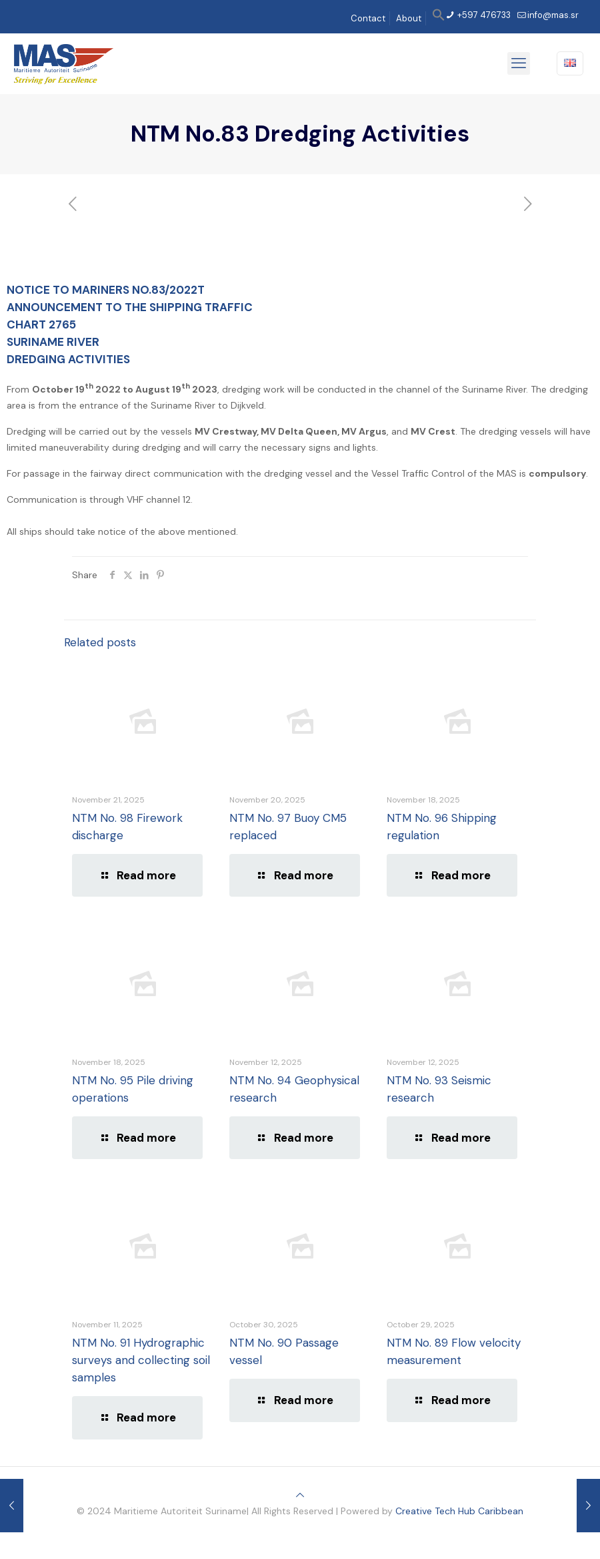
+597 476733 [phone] (483, 15)
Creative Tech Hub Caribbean (459, 1511)
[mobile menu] (518, 63)
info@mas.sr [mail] (553, 15)
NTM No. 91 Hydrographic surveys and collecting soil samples (141, 1360)
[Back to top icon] (300, 1495)
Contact (368, 18)
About (408, 18)
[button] (438, 18)
